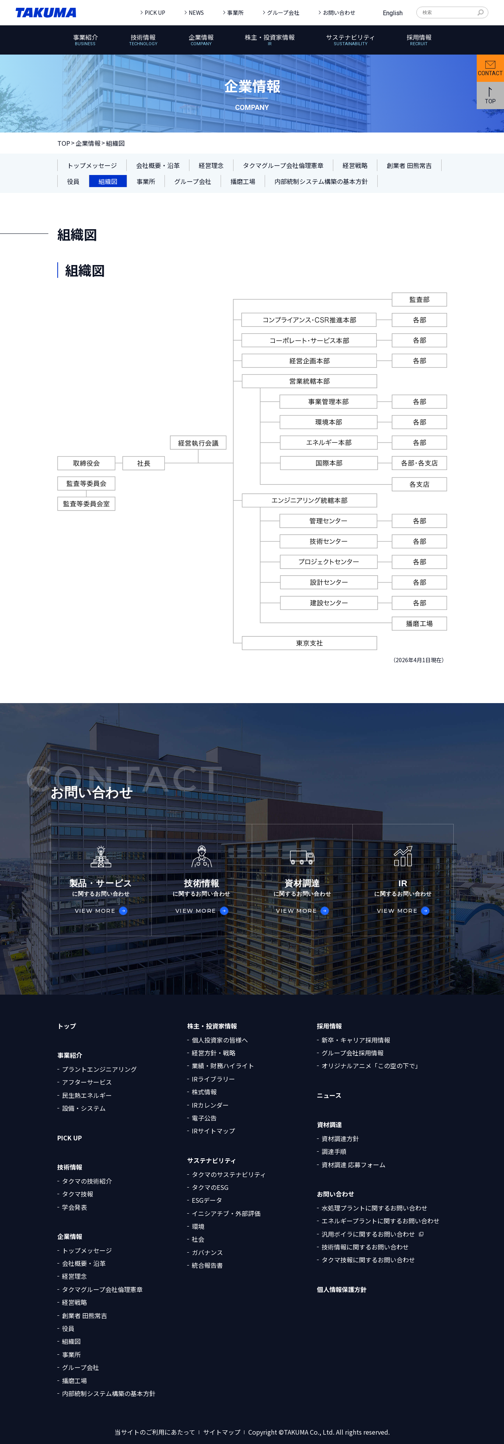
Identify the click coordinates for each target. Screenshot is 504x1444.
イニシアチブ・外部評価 (226, 1213)
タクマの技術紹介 (87, 1181)
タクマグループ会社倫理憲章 (102, 1289)
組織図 (71, 1341)
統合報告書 (207, 1265)
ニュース (329, 1095)
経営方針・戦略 (213, 1052)
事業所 (235, 12)
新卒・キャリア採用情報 (356, 1040)
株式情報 (204, 1091)
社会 (198, 1239)
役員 (68, 1328)
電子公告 (204, 1117)
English (393, 13)
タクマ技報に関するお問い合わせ (368, 1259)
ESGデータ (207, 1200)
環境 (198, 1226)
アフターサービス (87, 1082)
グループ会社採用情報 (353, 1052)
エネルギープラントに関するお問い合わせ (381, 1220)
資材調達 (329, 1125)
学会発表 (74, 1207)
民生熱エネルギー (87, 1095)
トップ (66, 1026)
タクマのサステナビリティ (229, 1174)
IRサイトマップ (213, 1130)
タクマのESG (210, 1187)
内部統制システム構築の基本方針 (109, 1393)
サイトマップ (222, 1432)
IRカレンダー (210, 1105)
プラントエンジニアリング (99, 1069)
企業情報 (88, 143)
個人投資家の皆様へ (220, 1040)
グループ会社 (283, 12)
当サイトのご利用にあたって (155, 1432)
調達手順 (334, 1151)
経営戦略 (74, 1302)
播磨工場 (74, 1380)
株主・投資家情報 (212, 1026)
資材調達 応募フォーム (354, 1164)
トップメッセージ (87, 1250)
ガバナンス (207, 1252)
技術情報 (69, 1167)
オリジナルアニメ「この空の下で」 (371, 1065)
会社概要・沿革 (84, 1263)
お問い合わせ (339, 12)
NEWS (196, 12)
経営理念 (74, 1276)
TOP (63, 143)
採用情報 (329, 1026)
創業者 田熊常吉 (84, 1315)
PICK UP (155, 12)
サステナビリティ (212, 1160)
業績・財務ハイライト (223, 1065)
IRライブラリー (213, 1078)
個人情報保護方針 (342, 1289)
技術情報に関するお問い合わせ (365, 1246)
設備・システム (84, 1108)
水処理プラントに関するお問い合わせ (375, 1207)
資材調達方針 (340, 1138)
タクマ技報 (77, 1193)
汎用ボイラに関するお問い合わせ (368, 1234)
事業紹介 (69, 1055)
